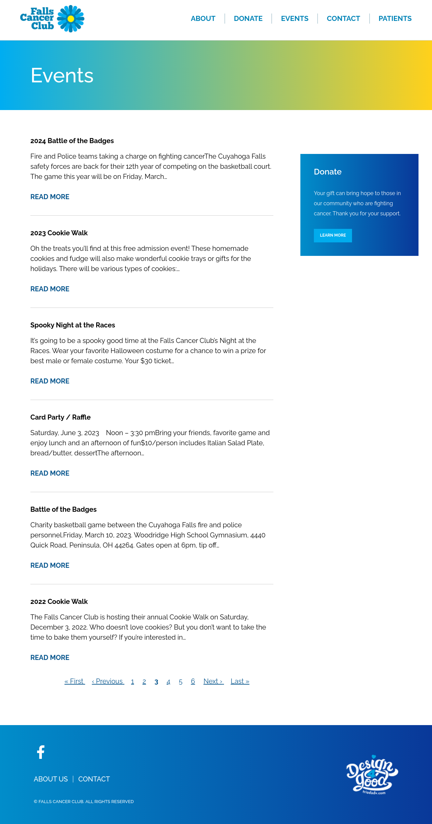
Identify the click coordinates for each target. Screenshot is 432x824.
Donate (248, 18)
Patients (395, 18)
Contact (343, 18)
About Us (51, 779)
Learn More (333, 235)
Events (294, 18)
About (203, 18)
